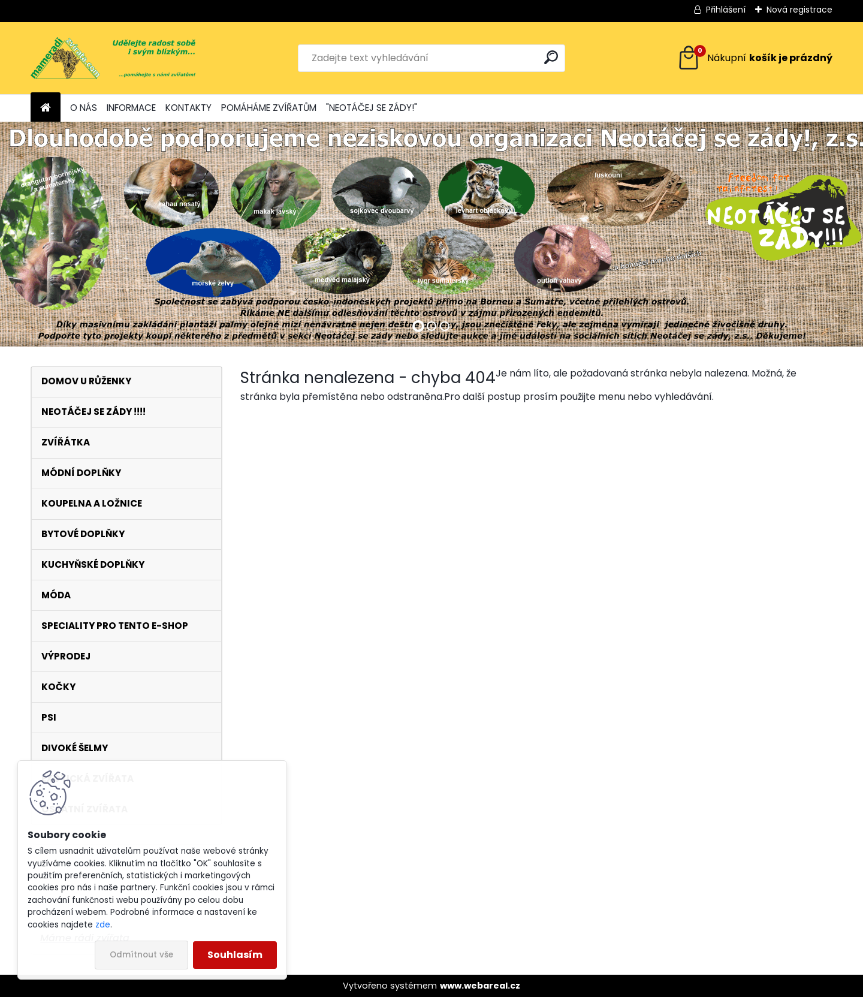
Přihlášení (726, 10)
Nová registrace (799, 10)
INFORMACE (131, 107)
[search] (551, 57)
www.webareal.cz (480, 986)
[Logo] (113, 58)
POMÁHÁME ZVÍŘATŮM (268, 107)
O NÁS (83, 107)
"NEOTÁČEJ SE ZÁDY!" (371, 107)
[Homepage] (46, 108)
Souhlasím (234, 955)
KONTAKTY (188, 107)
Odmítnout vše (141, 954)
